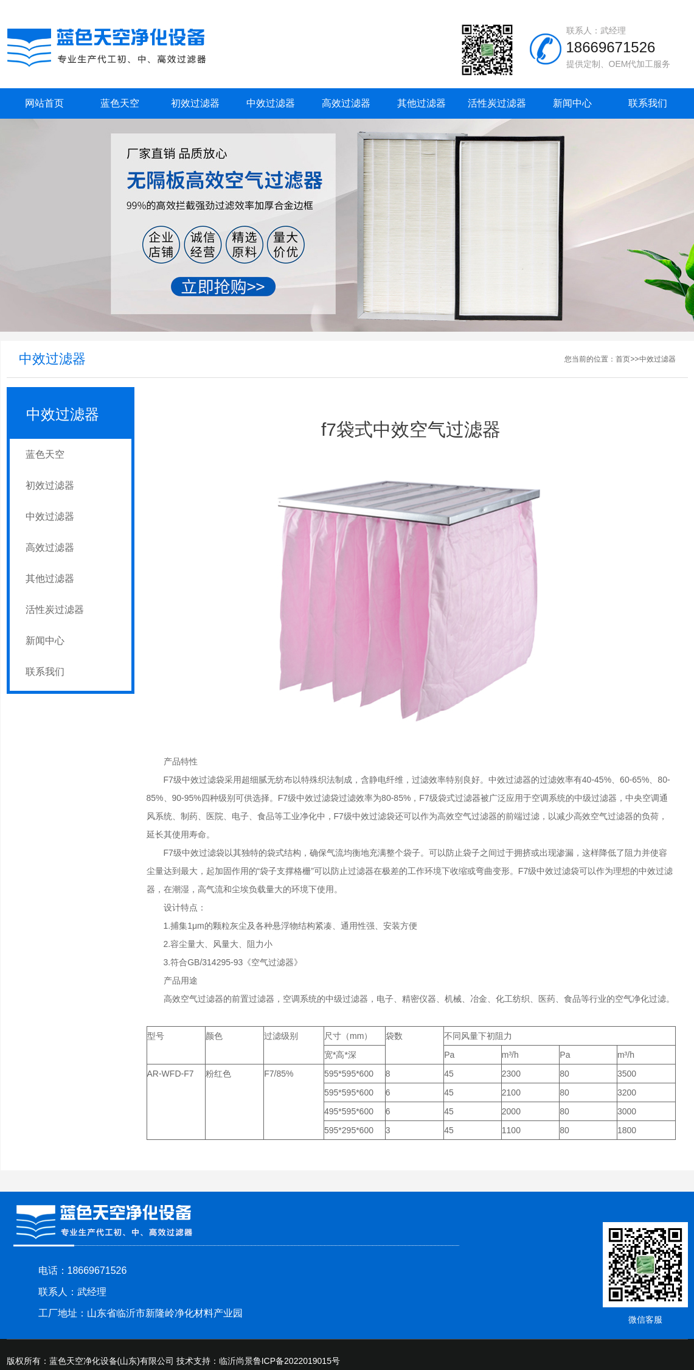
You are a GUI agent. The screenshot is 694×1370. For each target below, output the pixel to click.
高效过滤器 (346, 103)
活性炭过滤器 (497, 103)
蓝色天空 (119, 103)
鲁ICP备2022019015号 (296, 1361)
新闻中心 (572, 103)
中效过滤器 (270, 103)
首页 (623, 359)
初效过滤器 (195, 103)
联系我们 (647, 103)
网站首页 (44, 103)
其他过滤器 (421, 103)
